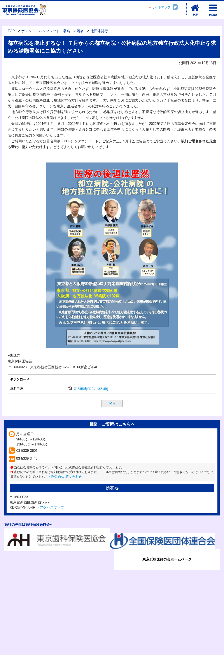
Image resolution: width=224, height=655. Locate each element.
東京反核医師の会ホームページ (166, 559)
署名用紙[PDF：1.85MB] (91, 388)
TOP (11, 31)
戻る (112, 403)
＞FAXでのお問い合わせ (64, 476)
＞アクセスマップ (50, 507)
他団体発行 (99, 31)
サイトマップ (161, 7)
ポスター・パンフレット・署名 (45, 31)
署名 (80, 31)
